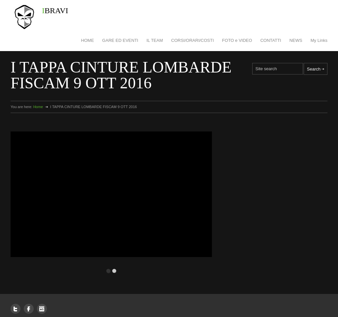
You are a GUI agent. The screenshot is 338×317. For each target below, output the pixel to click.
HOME (87, 40)
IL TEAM (155, 40)
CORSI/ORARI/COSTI (192, 40)
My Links (319, 40)
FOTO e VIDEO (237, 40)
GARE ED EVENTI (120, 40)
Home (38, 107)
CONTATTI (270, 40)
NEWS (295, 40)
